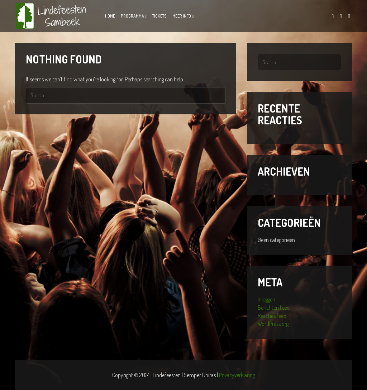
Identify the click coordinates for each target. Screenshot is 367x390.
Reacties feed (272, 315)
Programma (132, 16)
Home (110, 16)
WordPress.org (273, 323)
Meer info (181, 16)
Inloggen (266, 299)
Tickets (159, 16)
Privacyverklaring (237, 375)
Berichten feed (274, 307)
